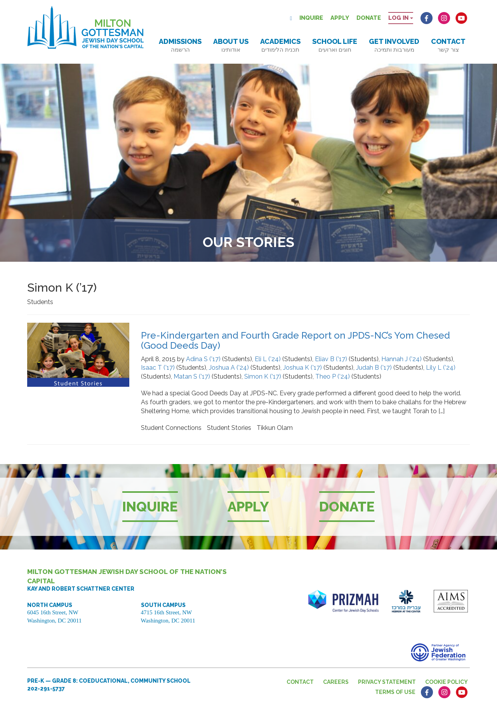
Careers (336, 682)
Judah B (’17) (374, 367)
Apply (339, 17)
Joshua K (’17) (302, 367)
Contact (448, 45)
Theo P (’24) (332, 376)
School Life (334, 45)
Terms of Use (395, 692)
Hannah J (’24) (401, 359)
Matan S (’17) (192, 376)
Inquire (311, 17)
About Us (230, 45)
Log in (400, 17)
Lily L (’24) (440, 367)
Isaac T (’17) (158, 367)
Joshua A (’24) (229, 367)
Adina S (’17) (203, 359)
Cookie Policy (446, 682)
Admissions (180, 45)
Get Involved (394, 45)
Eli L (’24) (268, 359)
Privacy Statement (387, 682)
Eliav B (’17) (331, 359)
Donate (368, 17)
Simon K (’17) (262, 376)
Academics (280, 45)
